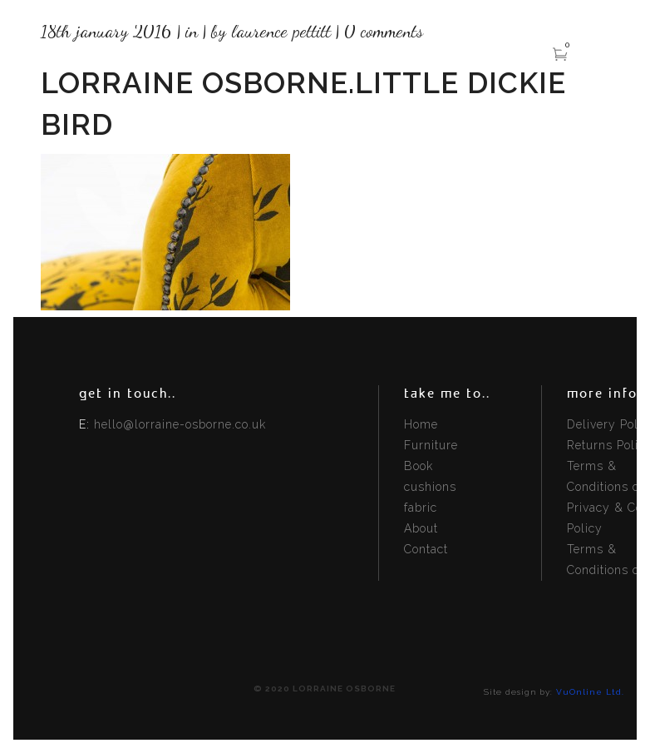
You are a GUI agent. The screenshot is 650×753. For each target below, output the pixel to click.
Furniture (431, 445)
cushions (430, 486)
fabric (420, 507)
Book (418, 466)
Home (421, 424)
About (421, 528)
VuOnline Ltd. (590, 691)
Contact (426, 549)
